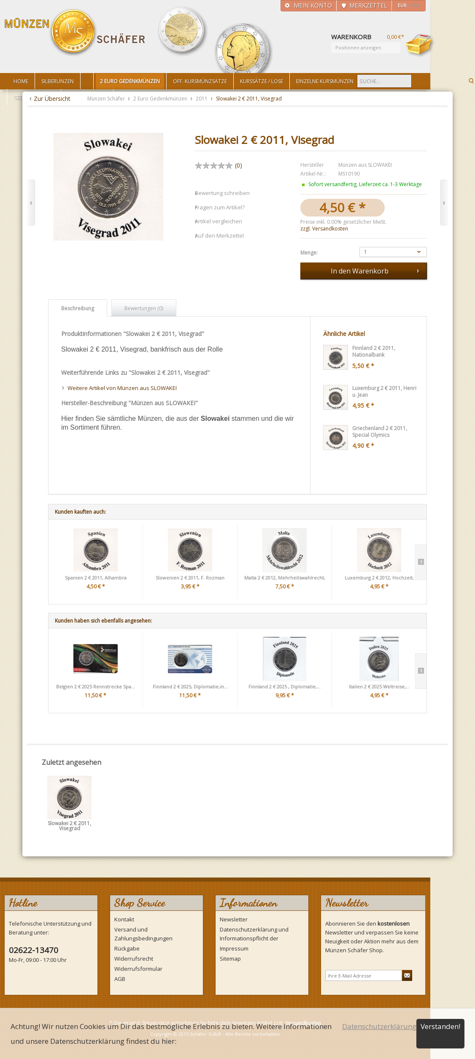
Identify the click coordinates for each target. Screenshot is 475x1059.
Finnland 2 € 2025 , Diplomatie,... (284, 686)
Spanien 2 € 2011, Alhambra (96, 577)
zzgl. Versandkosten (324, 228)
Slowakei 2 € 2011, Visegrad (69, 826)
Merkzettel (368, 5)
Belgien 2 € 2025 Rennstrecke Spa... (95, 686)
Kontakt (124, 919)
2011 (202, 98)
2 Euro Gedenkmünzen (161, 98)
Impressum (234, 948)
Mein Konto (313, 5)
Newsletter (234, 919)
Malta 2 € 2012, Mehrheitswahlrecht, (284, 577)
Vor (444, 202)
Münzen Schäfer (75, 32)
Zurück (31, 202)
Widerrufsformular (138, 968)
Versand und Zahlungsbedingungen (143, 934)
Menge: (309, 252)
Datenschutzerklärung (379, 1026)
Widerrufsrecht (133, 958)
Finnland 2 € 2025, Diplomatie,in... (190, 686)
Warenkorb (420, 45)
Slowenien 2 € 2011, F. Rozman (190, 577)
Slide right (420, 562)
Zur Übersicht (52, 99)
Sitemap (230, 958)
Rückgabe (127, 948)
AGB (119, 979)
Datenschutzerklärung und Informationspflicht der (254, 934)
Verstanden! (440, 1026)
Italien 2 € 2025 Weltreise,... (379, 686)
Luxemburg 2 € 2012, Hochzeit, (379, 577)
